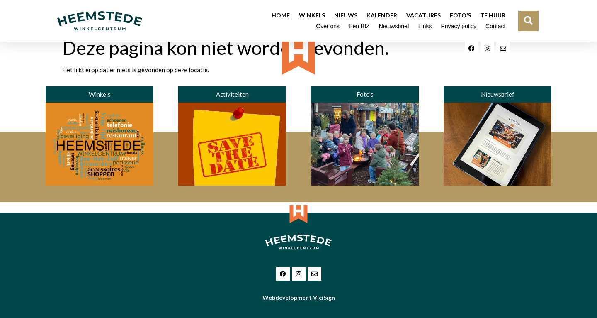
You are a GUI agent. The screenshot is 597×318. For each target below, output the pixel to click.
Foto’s (460, 15)
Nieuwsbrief (394, 26)
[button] (528, 21)
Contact (495, 26)
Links (425, 26)
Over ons (328, 26)
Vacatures (423, 15)
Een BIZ (359, 26)
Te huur (492, 15)
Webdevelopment (298, 297)
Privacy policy (458, 26)
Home (281, 15)
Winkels (312, 15)
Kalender (381, 15)
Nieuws (345, 15)
